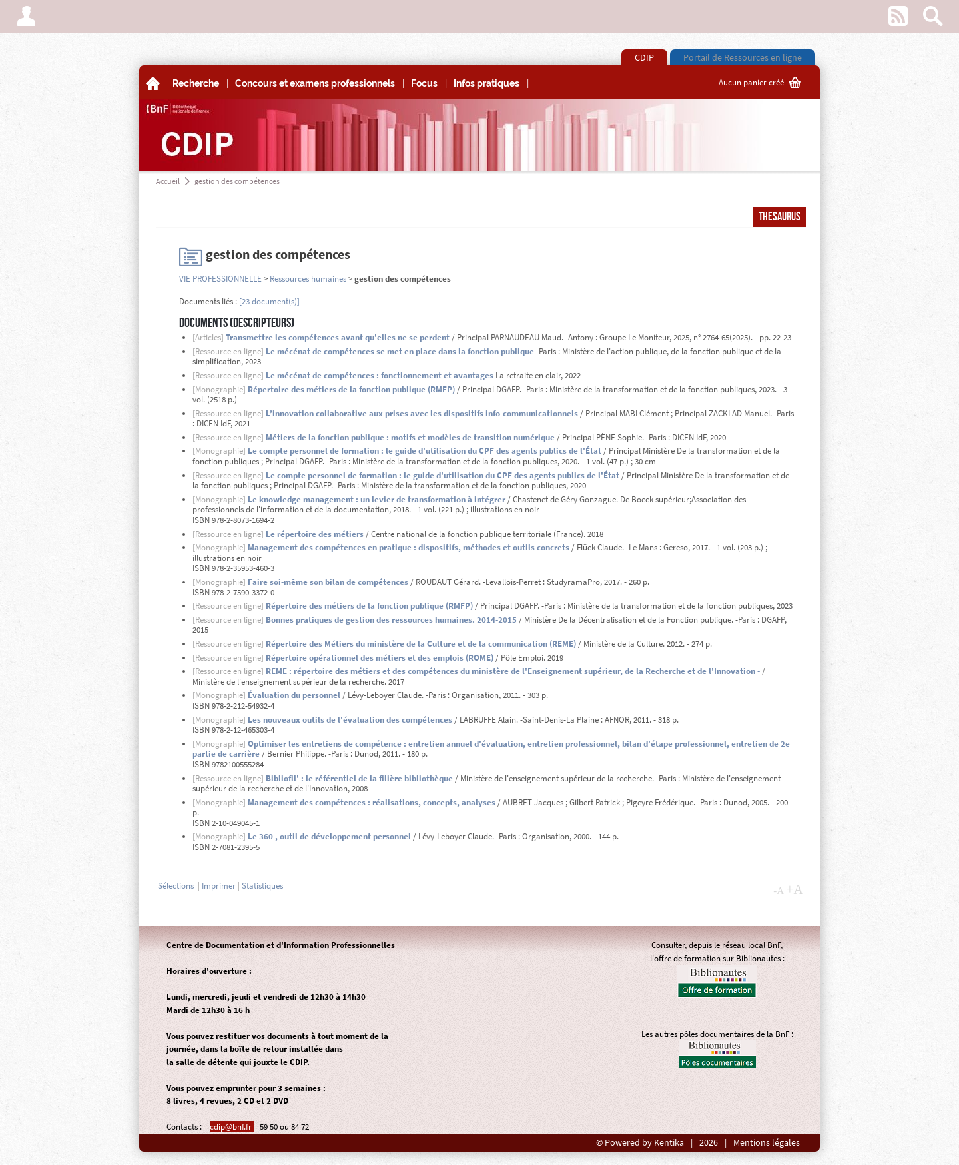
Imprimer (219, 885)
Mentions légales (766, 1142)
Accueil (168, 181)
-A (778, 890)
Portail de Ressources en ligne (742, 57)
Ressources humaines (308, 278)
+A (794, 889)
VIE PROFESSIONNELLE (220, 278)
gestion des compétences (237, 181)
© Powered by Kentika (640, 1142)
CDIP (644, 57)
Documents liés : (208, 301)
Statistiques (262, 885)
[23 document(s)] (269, 301)
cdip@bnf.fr (232, 1126)
